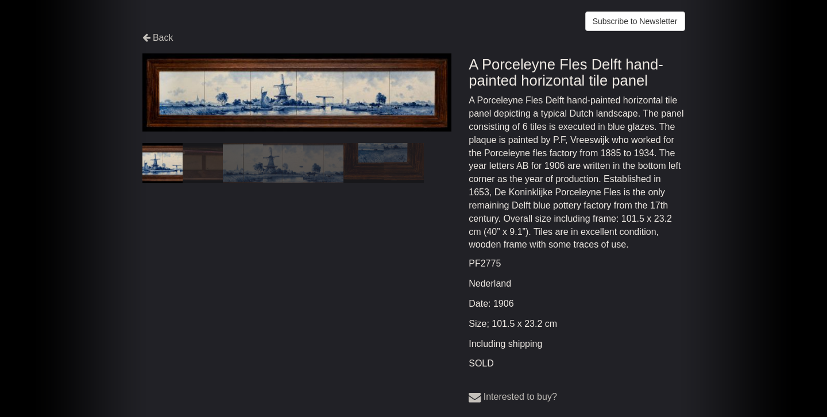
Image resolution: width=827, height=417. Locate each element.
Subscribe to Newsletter (635, 21)
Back (157, 38)
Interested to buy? (513, 396)
